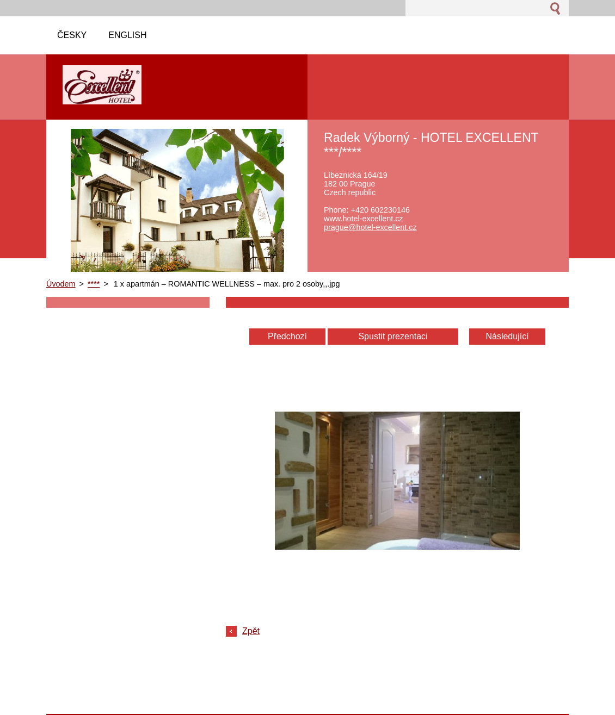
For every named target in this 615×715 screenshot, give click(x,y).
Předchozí (287, 336)
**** (94, 283)
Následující (506, 336)
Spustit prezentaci (392, 336)
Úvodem (61, 283)
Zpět (251, 631)
